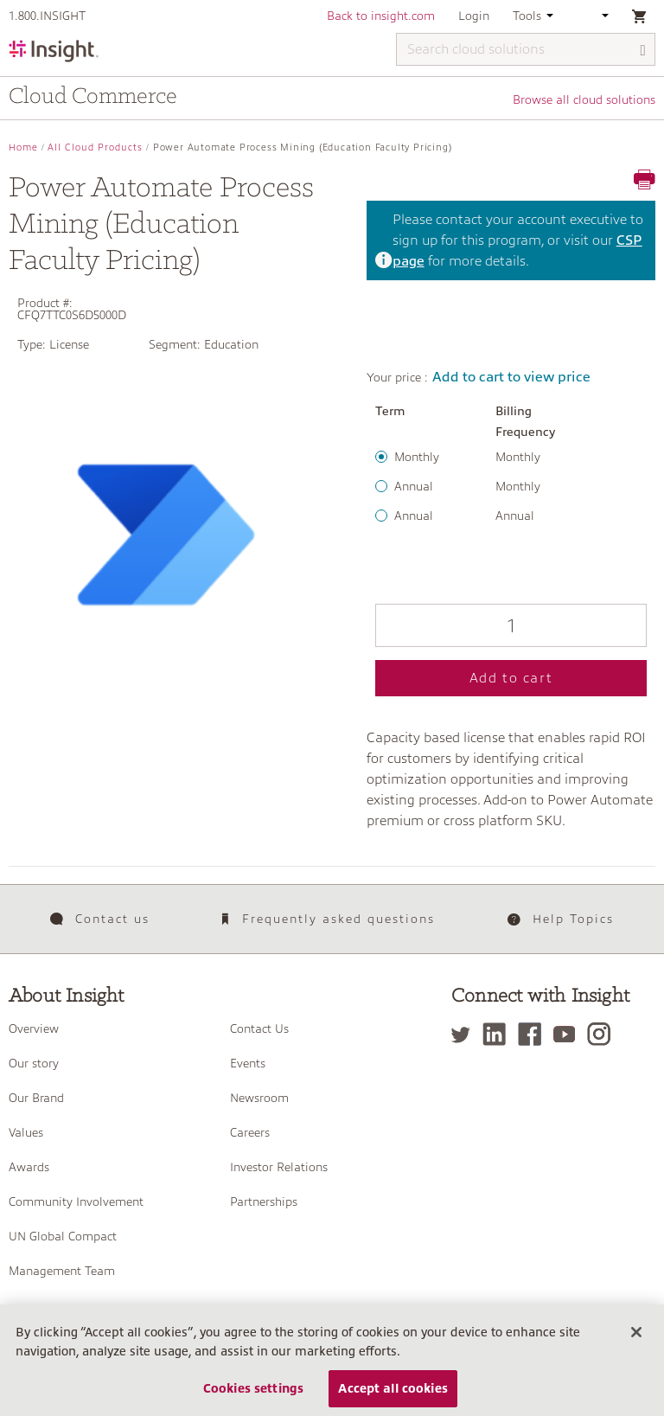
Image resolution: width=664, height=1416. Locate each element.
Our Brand (36, 1098)
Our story (34, 1063)
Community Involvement (76, 1201)
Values (26, 1132)
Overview (34, 1028)
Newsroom (259, 1098)
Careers (250, 1132)
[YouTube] (568, 1034)
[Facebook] (534, 1034)
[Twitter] (465, 1034)
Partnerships (263, 1201)
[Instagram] (603, 1034)
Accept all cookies (393, 1394)
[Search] (643, 50)
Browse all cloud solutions (584, 99)
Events (247, 1063)
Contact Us (259, 1028)
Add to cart (511, 678)
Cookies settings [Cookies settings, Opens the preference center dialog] (253, 1394)
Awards (29, 1167)
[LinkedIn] (498, 1034)
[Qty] (511, 625)
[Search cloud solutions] (525, 49)
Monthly (416, 457)
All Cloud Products (95, 147)
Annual (413, 486)
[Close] (636, 1339)
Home (23, 147)
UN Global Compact (63, 1236)
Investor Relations (279, 1167)
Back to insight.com (381, 15)
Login (473, 15)
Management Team (62, 1271)
